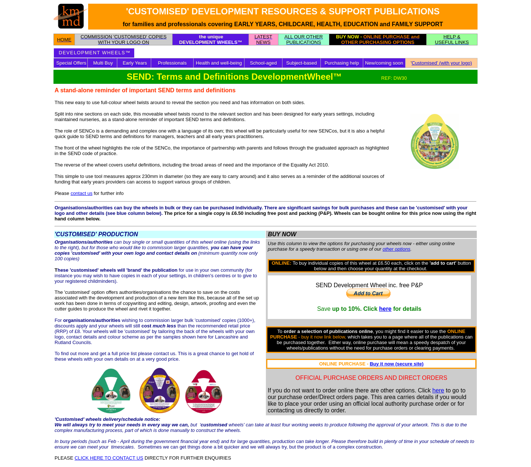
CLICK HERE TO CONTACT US (108, 458)
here (385, 309)
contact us (81, 193)
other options (396, 249)
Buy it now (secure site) (397, 364)
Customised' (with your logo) (442, 63)
